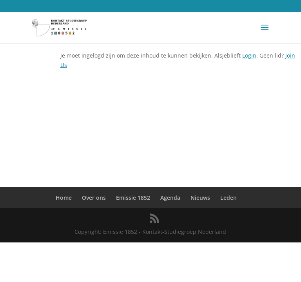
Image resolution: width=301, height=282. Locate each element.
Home (64, 197)
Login (249, 55)
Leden (228, 197)
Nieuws (200, 197)
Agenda (170, 197)
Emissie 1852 (133, 197)
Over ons (94, 197)
